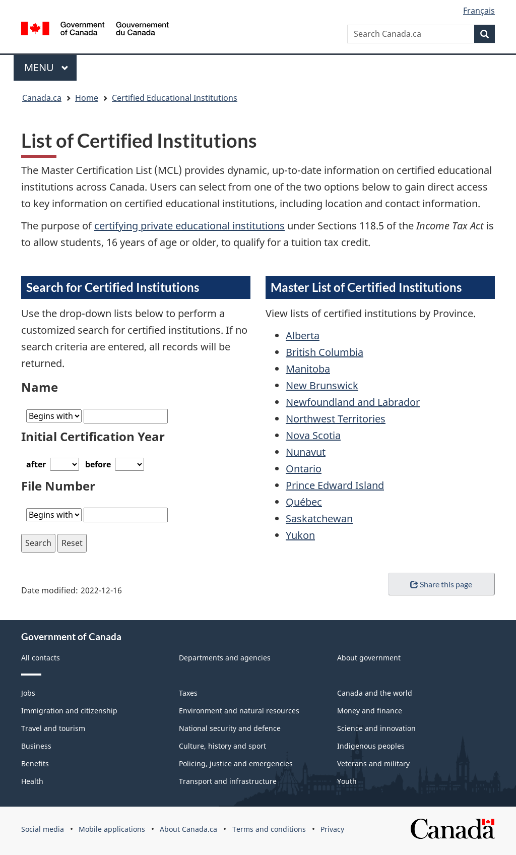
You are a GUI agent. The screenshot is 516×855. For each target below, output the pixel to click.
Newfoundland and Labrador (353, 402)
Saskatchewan (319, 518)
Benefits (35, 763)
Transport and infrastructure (228, 781)
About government (369, 657)
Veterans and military (373, 763)
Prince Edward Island (335, 485)
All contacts (40, 657)
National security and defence (230, 728)
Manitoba (308, 369)
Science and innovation (376, 728)
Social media (42, 829)
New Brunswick (322, 385)
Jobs (28, 693)
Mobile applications (112, 829)
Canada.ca (41, 97)
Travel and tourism (53, 728)
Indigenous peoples (371, 746)
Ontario (303, 468)
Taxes (188, 693)
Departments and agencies (225, 657)
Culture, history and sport (222, 746)
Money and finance (369, 710)
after (36, 464)
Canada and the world (374, 693)
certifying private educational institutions (189, 225)
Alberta (302, 335)
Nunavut (306, 452)
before (98, 464)
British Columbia (324, 352)
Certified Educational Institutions (174, 97)
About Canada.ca (188, 829)
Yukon (300, 535)
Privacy (332, 829)
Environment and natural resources (239, 710)
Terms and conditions (269, 829)
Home (86, 97)
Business (36, 746)
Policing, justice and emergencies (236, 763)
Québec (304, 502)
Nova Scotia (313, 435)
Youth (347, 781)
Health (32, 781)
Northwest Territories (335, 418)
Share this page (441, 584)
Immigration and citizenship (69, 710)
